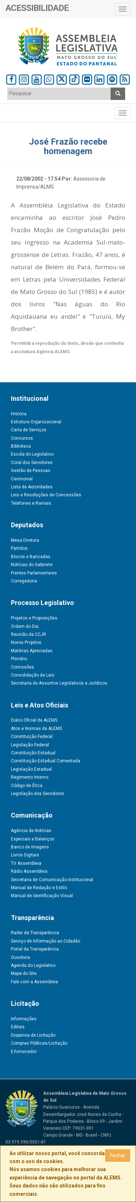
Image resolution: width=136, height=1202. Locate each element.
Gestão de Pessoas (30, 470)
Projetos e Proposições (34, 618)
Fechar (117, 1155)
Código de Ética (26, 785)
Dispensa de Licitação (33, 1035)
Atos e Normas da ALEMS (36, 728)
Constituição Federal (32, 736)
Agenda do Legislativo (33, 965)
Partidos (19, 548)
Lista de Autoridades (32, 486)
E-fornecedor (24, 1051)
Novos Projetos (26, 642)
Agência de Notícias (31, 830)
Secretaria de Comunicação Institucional (52, 879)
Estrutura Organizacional (36, 421)
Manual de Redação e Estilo (39, 887)
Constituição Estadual (33, 752)
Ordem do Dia (24, 626)
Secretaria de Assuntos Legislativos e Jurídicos (59, 683)
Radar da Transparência (35, 932)
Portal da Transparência (35, 949)
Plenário (19, 658)
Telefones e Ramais (31, 503)
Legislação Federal (30, 744)
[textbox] (59, 93)
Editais (18, 1026)
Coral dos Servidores (32, 462)
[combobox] (59, 94)
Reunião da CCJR (28, 634)
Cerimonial (22, 478)
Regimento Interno (29, 777)
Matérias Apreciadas (32, 650)
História (18, 413)
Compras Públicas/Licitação (39, 1043)
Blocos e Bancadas (30, 556)
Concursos (22, 438)
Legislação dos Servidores (37, 793)
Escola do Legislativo (32, 454)
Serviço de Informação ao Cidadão (45, 941)
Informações (24, 1018)
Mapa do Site (24, 973)
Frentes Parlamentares (34, 573)
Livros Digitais (25, 855)
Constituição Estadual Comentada (45, 760)
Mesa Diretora (25, 540)
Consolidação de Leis (32, 675)
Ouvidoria (20, 957)
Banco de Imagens (30, 847)
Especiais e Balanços (32, 839)
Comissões (22, 667)
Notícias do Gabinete (32, 564)
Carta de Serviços (28, 429)
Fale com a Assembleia (34, 981)
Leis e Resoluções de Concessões (46, 494)
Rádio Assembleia (29, 871)
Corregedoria (24, 581)
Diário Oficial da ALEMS (34, 720)
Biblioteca (21, 446)
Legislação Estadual (31, 769)
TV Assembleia (26, 863)
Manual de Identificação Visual (42, 895)
